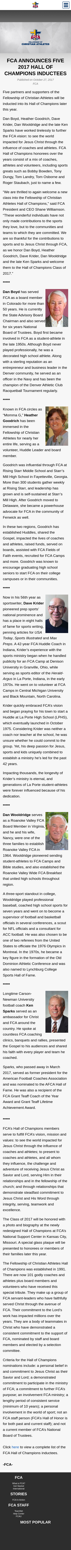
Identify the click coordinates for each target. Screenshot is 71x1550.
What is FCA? (18, 1483)
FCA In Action (18, 1500)
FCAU (19, 1516)
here (15, 1447)
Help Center (18, 1513)
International (18, 1488)
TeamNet (19, 1511)
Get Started (18, 1486)
